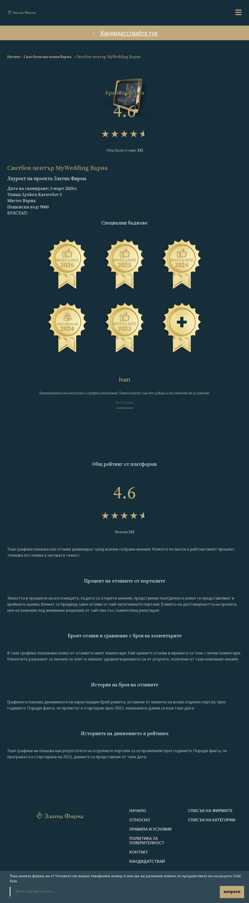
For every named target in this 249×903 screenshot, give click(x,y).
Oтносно (139, 820)
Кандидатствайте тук (124, 33)
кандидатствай (147, 862)
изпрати (232, 892)
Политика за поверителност (146, 841)
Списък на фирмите (210, 811)
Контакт (138, 852)
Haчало (137, 811)
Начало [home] (14, 57)
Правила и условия (150, 829)
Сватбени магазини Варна (47, 57)
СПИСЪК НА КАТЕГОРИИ (211, 820)
